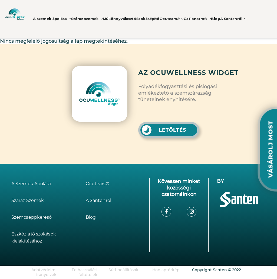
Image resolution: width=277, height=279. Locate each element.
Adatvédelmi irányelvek (44, 272)
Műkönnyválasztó (115, 18)
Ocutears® (167, 18)
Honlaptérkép (166, 269)
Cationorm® (192, 18)
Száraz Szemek (29, 200)
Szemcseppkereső (33, 217)
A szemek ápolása (51, 18)
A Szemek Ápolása (33, 183)
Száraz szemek (84, 18)
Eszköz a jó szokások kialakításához (36, 237)
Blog (211, 18)
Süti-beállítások (123, 269)
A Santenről (229, 18)
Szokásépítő (144, 18)
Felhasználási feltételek (84, 272)
